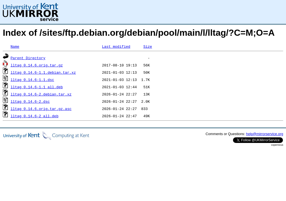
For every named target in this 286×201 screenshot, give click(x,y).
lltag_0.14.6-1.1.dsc (32, 79)
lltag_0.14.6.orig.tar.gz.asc (41, 108)
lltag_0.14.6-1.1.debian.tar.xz (43, 72)
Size (147, 46)
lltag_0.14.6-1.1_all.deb (37, 86)
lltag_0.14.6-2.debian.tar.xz (41, 94)
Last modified (116, 46)
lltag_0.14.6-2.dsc (30, 101)
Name (15, 46)
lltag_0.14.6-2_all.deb (35, 115)
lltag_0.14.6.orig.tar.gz (37, 65)
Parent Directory (28, 57)
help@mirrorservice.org (264, 134)
